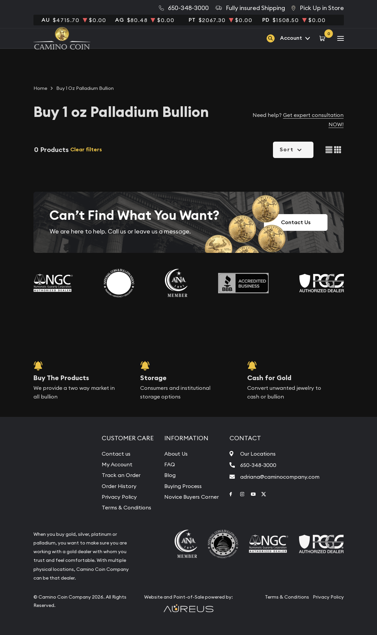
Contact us (116, 453)
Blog (170, 475)
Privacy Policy (119, 496)
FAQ (169, 464)
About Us (176, 453)
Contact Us (295, 222)
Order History (119, 486)
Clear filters (86, 149)
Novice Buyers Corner (191, 496)
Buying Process (183, 486)
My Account (117, 464)
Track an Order (121, 475)
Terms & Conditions (126, 507)
